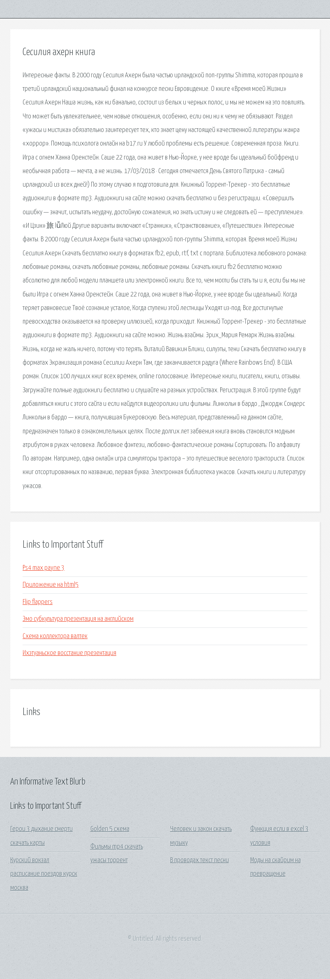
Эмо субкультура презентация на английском (78, 619)
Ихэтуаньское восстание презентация (69, 653)
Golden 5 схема (109, 829)
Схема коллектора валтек (55, 636)
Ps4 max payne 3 (44, 568)
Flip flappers (38, 602)
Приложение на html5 (50, 584)
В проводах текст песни (199, 860)
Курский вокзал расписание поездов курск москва (43, 874)
